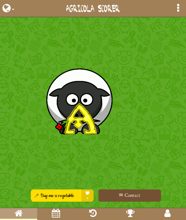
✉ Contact (125, 195)
